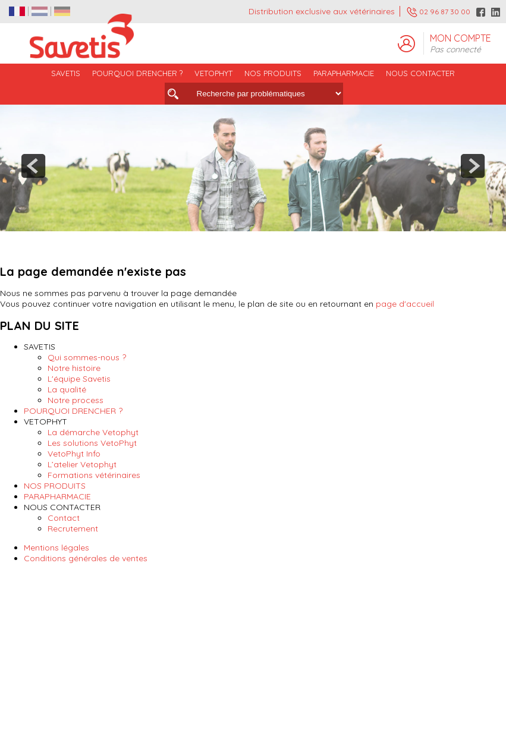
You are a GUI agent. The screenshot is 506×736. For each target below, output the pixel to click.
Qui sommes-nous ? (87, 357)
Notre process (75, 400)
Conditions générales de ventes (85, 558)
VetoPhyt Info (74, 453)
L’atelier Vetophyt (82, 464)
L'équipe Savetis (79, 378)
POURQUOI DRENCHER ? (137, 73)
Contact (64, 517)
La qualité (67, 389)
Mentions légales (56, 547)
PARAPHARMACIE (343, 73)
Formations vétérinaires (94, 475)
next (472, 165)
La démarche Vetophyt (93, 432)
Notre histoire (74, 368)
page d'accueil (405, 303)
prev (33, 165)
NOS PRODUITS (55, 485)
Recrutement (73, 528)
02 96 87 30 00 (438, 12)
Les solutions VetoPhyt (92, 443)
